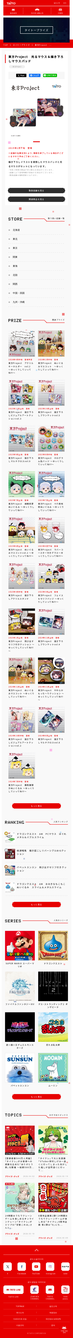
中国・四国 (19, 293)
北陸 (15, 275)
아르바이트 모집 (20, 1318)
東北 (15, 239)
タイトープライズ (21, 45)
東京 (15, 248)
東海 (15, 266)
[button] (36, 141)
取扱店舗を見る (36, 190)
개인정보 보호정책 (53, 1318)
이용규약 (20, 1325)
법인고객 (57, 3)
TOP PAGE (20, 1306)
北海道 (16, 230)
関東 (15, 257)
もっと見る (36, 805)
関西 (15, 284)
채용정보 (53, 1312)
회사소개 (20, 1312)
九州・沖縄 (19, 302)
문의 (53, 1325)
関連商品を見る (36, 199)
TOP (5, 45)
